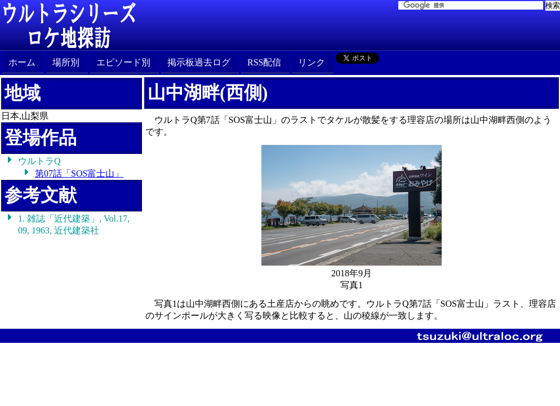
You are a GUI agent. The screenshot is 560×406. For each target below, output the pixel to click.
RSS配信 (264, 62)
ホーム (21, 62)
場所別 (65, 62)
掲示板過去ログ (198, 62)
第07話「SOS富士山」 (79, 173)
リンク (311, 62)
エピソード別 (123, 62)
